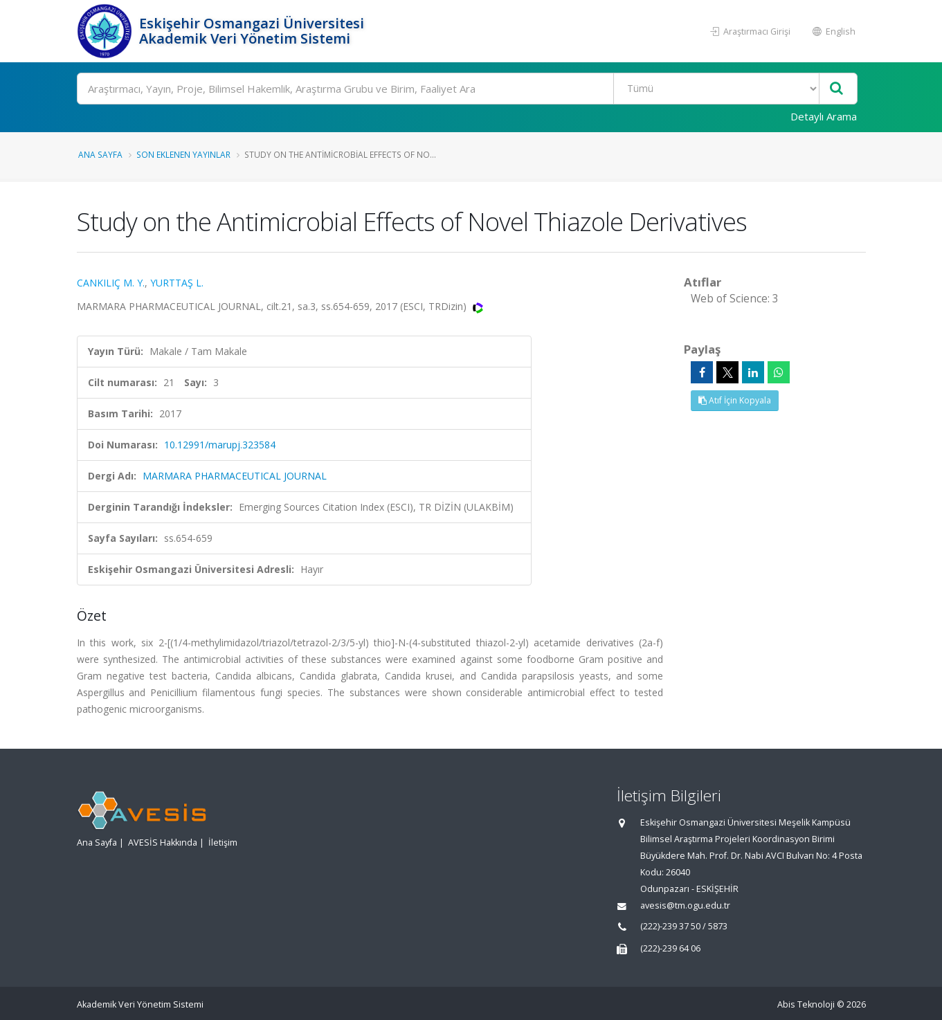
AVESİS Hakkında (162, 842)
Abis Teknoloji (806, 1004)
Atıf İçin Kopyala (734, 400)
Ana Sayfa (100, 154)
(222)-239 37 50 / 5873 (683, 926)
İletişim (222, 842)
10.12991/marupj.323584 (219, 444)
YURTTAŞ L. (176, 282)
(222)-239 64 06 (670, 948)
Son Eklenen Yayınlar (183, 154)
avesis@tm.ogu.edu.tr (685, 905)
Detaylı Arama (823, 116)
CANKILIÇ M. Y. (111, 282)
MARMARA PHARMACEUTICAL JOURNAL (235, 475)
